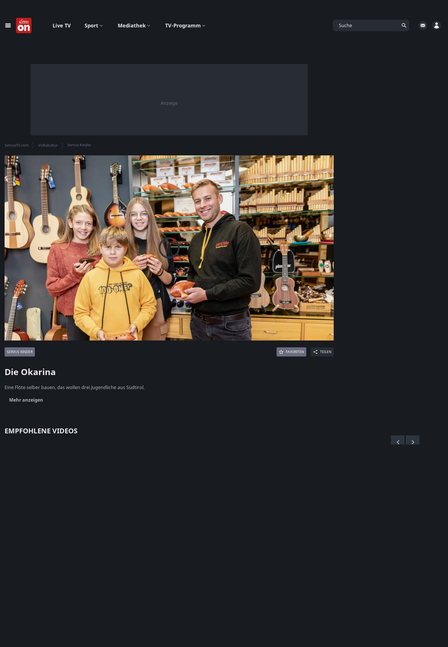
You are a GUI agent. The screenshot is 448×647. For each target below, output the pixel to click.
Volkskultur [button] (48, 145)
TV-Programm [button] (186, 25)
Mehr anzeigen (26, 400)
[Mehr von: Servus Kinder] (20, 351)
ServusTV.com (17, 145)
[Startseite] (24, 26)
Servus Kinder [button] (79, 144)
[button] (371, 25)
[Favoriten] (291, 351)
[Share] (322, 351)
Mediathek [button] (134, 25)
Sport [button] (94, 25)
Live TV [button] (62, 25)
